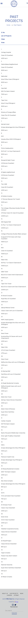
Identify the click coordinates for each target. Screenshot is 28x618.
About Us (5, 593)
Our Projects (14, 593)
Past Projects (17, 25)
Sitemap (16, 595)
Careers (9, 595)
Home (8, 25)
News (21, 593)
